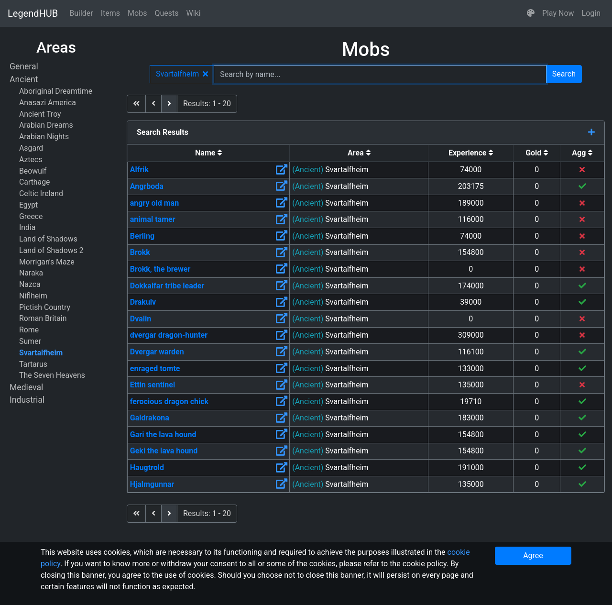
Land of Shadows (48, 238)
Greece (31, 216)
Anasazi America (47, 102)
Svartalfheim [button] (182, 73)
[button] (530, 13)
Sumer (30, 341)
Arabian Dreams (46, 125)
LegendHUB (33, 13)
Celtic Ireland (41, 193)
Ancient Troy (40, 114)
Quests (166, 13)
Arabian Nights (44, 136)
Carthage (34, 182)
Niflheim (33, 295)
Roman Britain (42, 318)
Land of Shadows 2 (51, 250)
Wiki (193, 13)
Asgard (31, 148)
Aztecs (30, 159)
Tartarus (33, 364)
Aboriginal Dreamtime (55, 91)
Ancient (24, 79)
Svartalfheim (41, 352)
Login (591, 13)
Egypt (28, 204)
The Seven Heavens (52, 375)
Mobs (137, 13)
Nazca (30, 284)
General (24, 66)
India (27, 227)
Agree (533, 555)
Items (110, 13)
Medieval (26, 387)
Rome (29, 329)
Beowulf (32, 171)
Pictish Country (44, 307)
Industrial (27, 400)
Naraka (31, 272)
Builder (81, 13)
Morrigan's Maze (47, 261)
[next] (169, 104)
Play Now (558, 13)
